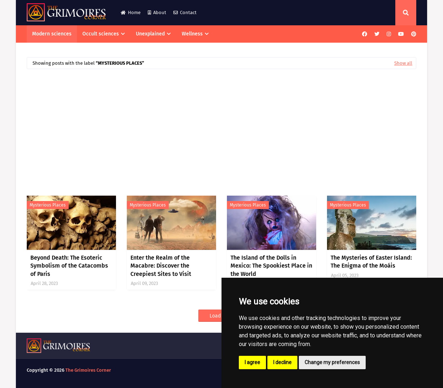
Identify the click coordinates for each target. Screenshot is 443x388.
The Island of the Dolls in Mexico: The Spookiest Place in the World (271, 265)
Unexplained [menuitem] (150, 34)
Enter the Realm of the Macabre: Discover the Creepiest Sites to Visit (160, 265)
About (157, 12)
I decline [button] (282, 362)
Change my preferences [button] (332, 362)
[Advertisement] (221, 128)
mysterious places (48, 205)
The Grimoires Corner (88, 370)
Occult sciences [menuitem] (100, 34)
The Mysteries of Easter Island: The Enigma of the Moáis (371, 261)
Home (131, 12)
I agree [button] (252, 362)
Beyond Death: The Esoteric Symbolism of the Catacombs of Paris (69, 265)
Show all (403, 63)
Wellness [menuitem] (192, 34)
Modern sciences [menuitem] (52, 34)
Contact (185, 12)
